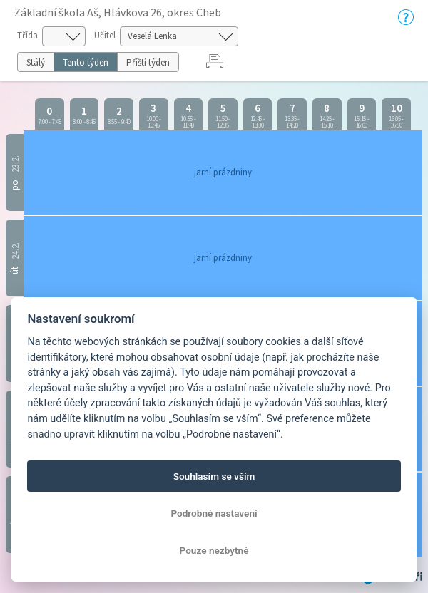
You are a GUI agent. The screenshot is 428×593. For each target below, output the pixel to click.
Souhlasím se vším (214, 476)
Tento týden (85, 62)
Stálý (35, 62)
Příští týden (148, 62)
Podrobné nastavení (213, 513)
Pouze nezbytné (214, 550)
